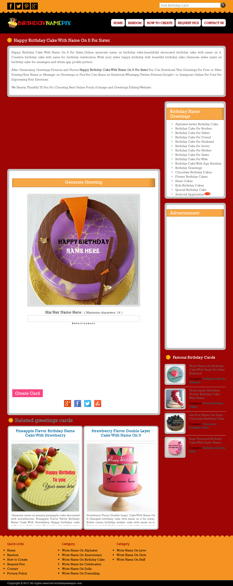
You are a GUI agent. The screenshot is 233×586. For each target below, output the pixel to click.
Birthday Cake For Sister (192, 154)
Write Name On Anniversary (82, 555)
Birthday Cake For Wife (191, 159)
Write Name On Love (131, 550)
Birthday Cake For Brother (193, 128)
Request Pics (188, 23)
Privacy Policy (17, 573)
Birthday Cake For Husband (194, 141)
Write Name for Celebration (81, 564)
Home (118, 23)
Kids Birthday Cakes (189, 185)
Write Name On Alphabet (79, 550)
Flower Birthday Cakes (191, 176)
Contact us (214, 23)
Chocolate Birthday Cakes (193, 172)
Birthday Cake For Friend (193, 137)
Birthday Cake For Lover (192, 146)
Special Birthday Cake (190, 189)
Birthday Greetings (188, 168)
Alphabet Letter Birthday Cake (196, 124)
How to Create (159, 23)
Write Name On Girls (131, 555)
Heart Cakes (184, 181)
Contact (12, 568)
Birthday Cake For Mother (193, 150)
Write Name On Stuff (130, 559)
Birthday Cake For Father (192, 133)
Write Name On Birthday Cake (83, 559)
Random (134, 23)
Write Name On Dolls (77, 568)
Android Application (193, 194)
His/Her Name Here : (83, 312)
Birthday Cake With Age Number (198, 163)
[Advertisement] (83, 132)
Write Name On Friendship (81, 573)
